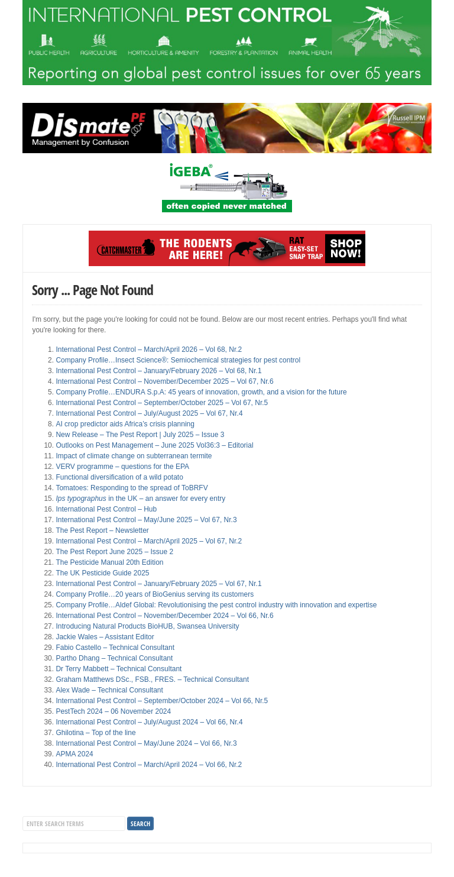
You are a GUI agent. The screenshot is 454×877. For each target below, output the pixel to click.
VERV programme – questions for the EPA (122, 466)
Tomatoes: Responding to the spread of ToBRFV (131, 488)
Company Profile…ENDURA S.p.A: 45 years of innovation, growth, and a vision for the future (201, 392)
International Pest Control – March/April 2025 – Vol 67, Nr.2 (149, 541)
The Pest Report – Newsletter (102, 530)
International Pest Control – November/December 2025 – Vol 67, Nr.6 (164, 381)
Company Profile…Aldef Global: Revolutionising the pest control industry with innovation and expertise (216, 605)
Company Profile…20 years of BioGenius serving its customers (155, 594)
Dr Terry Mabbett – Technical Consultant (118, 669)
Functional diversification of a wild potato (119, 477)
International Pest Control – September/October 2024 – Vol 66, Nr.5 (162, 701)
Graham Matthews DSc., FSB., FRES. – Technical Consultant (152, 679)
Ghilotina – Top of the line (95, 733)
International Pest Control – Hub (106, 509)
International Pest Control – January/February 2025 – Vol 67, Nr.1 (158, 584)
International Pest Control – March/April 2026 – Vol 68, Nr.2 (149, 349)
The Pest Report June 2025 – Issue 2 (114, 552)
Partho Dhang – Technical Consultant (114, 658)
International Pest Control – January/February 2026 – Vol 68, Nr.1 (158, 371)
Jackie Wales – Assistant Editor (105, 637)
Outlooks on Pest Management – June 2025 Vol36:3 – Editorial (154, 445)
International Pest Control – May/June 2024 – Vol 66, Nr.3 (146, 743)
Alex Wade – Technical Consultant (109, 690)
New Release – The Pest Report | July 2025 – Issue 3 (140, 435)
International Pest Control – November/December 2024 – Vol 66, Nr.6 (164, 615)
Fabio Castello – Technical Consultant (115, 647)
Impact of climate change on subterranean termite (134, 456)
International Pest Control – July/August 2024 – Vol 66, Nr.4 (149, 722)
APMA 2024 (74, 754)
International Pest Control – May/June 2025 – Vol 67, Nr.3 (146, 520)
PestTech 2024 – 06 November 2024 (113, 711)
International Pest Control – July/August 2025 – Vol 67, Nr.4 (149, 413)
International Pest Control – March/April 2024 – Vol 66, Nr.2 (149, 765)
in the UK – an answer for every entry (140, 498)
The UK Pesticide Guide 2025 (102, 573)
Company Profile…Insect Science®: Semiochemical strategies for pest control (178, 360)
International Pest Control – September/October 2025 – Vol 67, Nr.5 (162, 403)
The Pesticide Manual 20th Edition (109, 562)
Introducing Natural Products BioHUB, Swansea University (147, 626)
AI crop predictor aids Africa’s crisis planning (125, 424)
